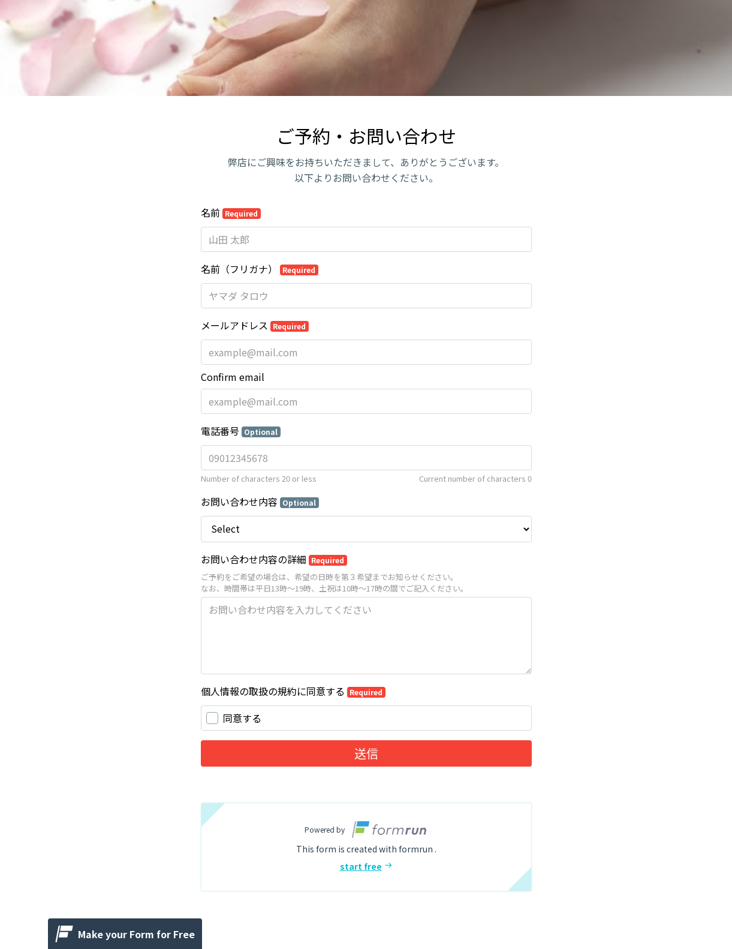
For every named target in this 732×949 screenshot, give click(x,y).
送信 (366, 753)
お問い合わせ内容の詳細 (274, 559)
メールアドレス (255, 325)
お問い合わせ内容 (260, 501)
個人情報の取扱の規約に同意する (293, 691)
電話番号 (241, 431)
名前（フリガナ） (260, 269)
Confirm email (232, 377)
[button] (366, 847)
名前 (231, 212)
